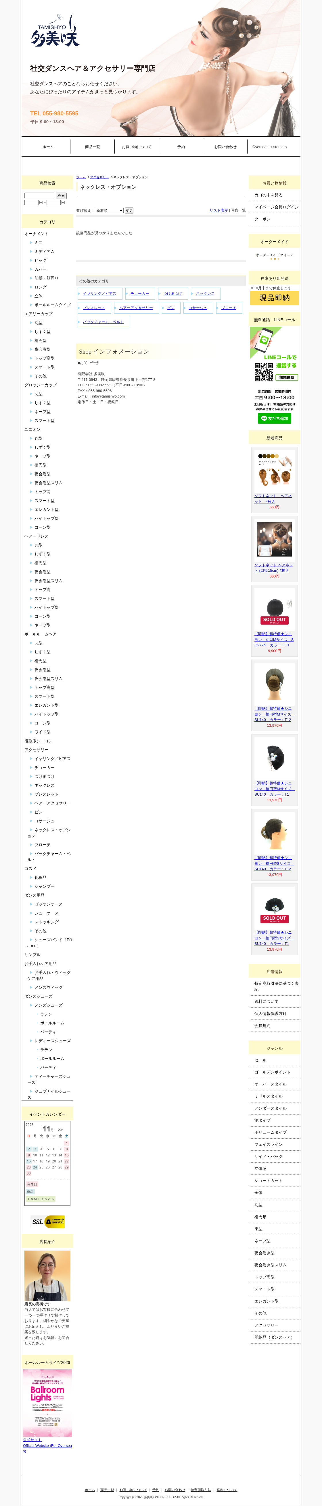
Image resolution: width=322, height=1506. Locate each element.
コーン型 (42, 527)
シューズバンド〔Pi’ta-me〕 (49, 942)
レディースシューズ (52, 1040)
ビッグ (40, 260)
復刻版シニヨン (38, 741)
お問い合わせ (225, 147)
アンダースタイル (270, 1108)
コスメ (30, 868)
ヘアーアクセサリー (136, 308)
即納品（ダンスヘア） (274, 1337)
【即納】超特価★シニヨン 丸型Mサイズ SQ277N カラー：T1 (274, 639)
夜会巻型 (42, 349)
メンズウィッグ (48, 987)
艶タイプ (262, 1120)
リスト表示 (219, 210)
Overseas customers (269, 147)
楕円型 (40, 340)
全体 (258, 1192)
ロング (40, 287)
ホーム (48, 147)
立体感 (260, 1168)
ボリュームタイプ (270, 1132)
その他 (40, 376)
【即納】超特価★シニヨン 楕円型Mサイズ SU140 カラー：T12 (274, 714)
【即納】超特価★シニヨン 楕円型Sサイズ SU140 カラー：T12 (274, 863)
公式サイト (32, 1440)
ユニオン (32, 429)
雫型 (258, 1228)
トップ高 (42, 491)
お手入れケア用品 (40, 963)
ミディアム (44, 251)
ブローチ (228, 308)
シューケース (46, 913)
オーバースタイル (270, 1084)
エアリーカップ (38, 313)
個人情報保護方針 (270, 1013)
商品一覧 (92, 147)
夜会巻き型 (264, 1253)
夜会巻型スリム (48, 482)
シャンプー (44, 886)
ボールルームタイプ (52, 305)
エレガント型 (46, 509)
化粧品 (40, 877)
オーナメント (36, 233)
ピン (171, 308)
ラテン (46, 1014)
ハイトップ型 (46, 518)
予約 (181, 147)
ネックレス (205, 293)
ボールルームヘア (40, 634)
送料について (266, 1001)
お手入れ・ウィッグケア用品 (49, 975)
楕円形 (260, 1216)
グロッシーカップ (40, 385)
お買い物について (137, 147)
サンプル (32, 954)
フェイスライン (268, 1144)
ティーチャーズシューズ (49, 1079)
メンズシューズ (48, 1005)
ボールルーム (52, 1023)
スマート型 (44, 367)
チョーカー (140, 293)
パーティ (48, 1032)
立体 (38, 296)
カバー (40, 269)
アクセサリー (99, 177)
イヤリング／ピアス (99, 293)
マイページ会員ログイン (276, 207)
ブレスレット (94, 308)
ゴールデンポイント (272, 1072)
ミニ (38, 242)
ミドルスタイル (268, 1096)
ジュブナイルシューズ (49, 1094)
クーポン (262, 219)
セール (260, 1060)
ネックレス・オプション (49, 832)
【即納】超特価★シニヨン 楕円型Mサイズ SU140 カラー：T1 (274, 788)
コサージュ (198, 308)
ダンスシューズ (38, 996)
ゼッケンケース (48, 904)
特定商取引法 (201, 1490)
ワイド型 (42, 732)
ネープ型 (42, 411)
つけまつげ (172, 293)
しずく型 (42, 331)
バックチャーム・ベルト (103, 322)
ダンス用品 (34, 895)
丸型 (38, 322)
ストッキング (46, 922)
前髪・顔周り (46, 278)
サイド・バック (268, 1156)
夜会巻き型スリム (270, 1265)
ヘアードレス (36, 536)
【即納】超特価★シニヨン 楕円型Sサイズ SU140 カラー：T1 (274, 938)
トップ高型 (44, 358)
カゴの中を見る (268, 195)
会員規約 (262, 1025)
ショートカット (268, 1180)
